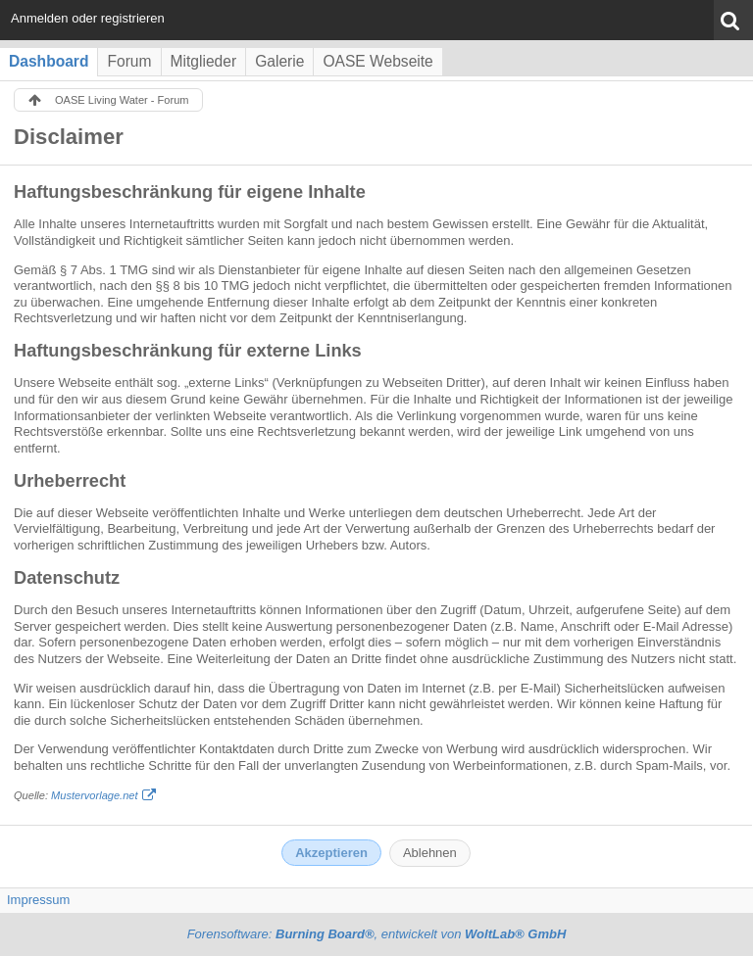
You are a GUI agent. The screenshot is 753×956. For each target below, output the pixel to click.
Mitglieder (204, 61)
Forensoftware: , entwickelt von (377, 934)
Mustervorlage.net (94, 795)
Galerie (279, 61)
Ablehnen (430, 852)
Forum (129, 61)
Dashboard (48, 61)
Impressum (38, 899)
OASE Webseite (377, 61)
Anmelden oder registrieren (88, 18)
